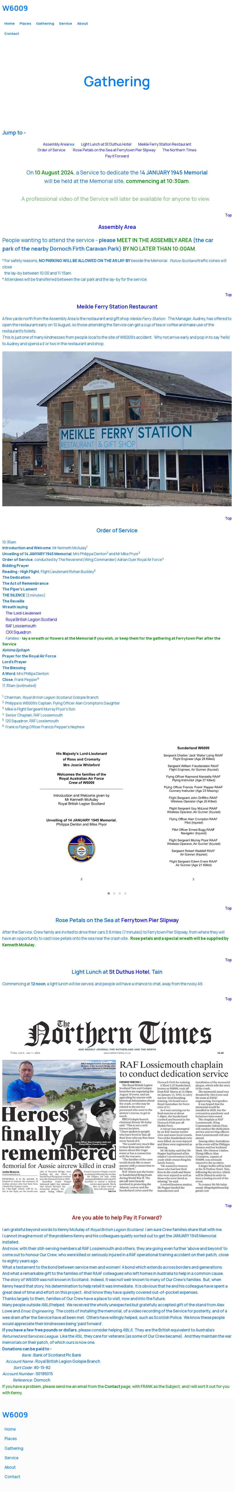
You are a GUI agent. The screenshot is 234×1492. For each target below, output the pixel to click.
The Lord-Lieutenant (23, 613)
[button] (108, 894)
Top (228, 215)
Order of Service (51, 150)
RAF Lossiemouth (21, 626)
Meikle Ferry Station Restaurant (164, 144)
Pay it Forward (117, 156)
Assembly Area (55, 144)
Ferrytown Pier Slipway (150, 920)
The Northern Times (179, 150)
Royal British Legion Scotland (31, 620)
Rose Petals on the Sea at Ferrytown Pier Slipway (114, 150)
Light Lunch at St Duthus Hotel (106, 144)
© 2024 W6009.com (20, 1486)
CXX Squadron (18, 632)
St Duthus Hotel (129, 972)
